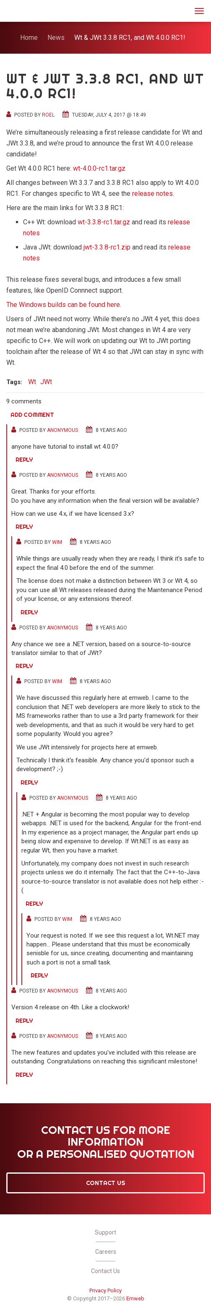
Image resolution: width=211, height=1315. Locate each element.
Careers (105, 1251)
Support (105, 1232)
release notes (152, 194)
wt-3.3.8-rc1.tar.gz (104, 222)
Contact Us (105, 1183)
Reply (24, 459)
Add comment (32, 414)
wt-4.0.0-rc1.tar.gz (99, 168)
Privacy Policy (105, 1290)
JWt (17, 10)
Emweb (135, 1298)
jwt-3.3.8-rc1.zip (106, 247)
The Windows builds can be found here (63, 305)
